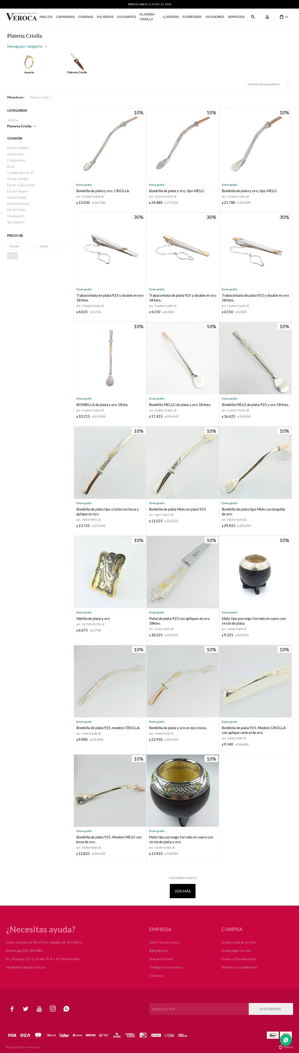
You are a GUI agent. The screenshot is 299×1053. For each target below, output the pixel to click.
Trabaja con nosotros (166, 967)
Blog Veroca (159, 950)
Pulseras (105, 17)
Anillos (45, 17)
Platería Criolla (147, 17)
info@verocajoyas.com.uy (26, 967)
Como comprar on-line (238, 942)
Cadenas (85, 17)
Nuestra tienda (161, 959)
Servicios (236, 17)
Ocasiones (215, 17)
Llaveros (171, 17)
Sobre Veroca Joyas (165, 942)
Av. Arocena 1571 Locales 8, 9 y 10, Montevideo (43, 959)
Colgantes (126, 17)
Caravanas (65, 17)
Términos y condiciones (239, 967)
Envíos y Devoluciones (239, 959)
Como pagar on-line (236, 950)
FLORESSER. (192, 17)
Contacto (157, 975)
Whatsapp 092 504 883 (24, 950)
